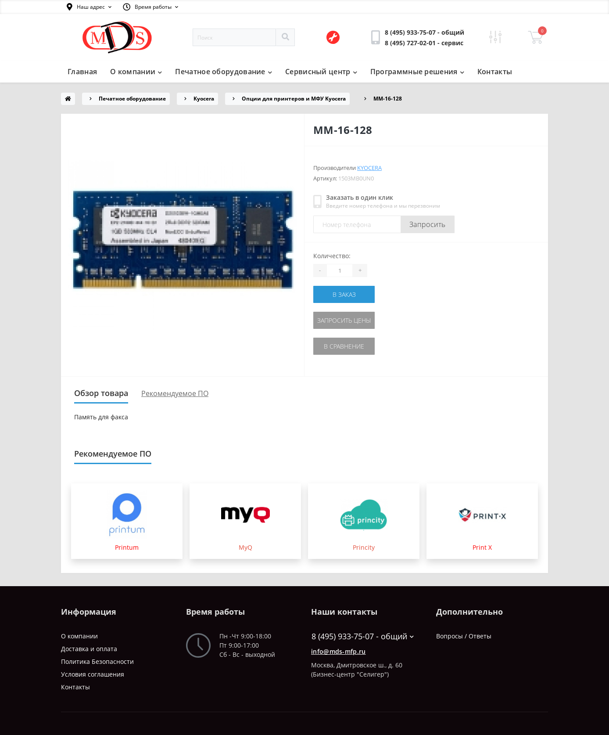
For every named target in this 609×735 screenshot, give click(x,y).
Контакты (494, 71)
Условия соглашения (92, 674)
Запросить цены (344, 320)
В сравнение (344, 346)
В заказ (344, 294)
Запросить (427, 224)
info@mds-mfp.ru (338, 651)
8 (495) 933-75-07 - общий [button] (363, 636)
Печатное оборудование (223, 71)
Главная (82, 71)
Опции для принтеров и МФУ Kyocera (294, 98)
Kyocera (203, 98)
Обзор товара (101, 393)
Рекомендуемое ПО (174, 393)
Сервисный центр (321, 71)
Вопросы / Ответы (463, 636)
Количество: (332, 256)
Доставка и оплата (89, 649)
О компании (136, 71)
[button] (89, 7)
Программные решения (417, 71)
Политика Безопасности (97, 661)
